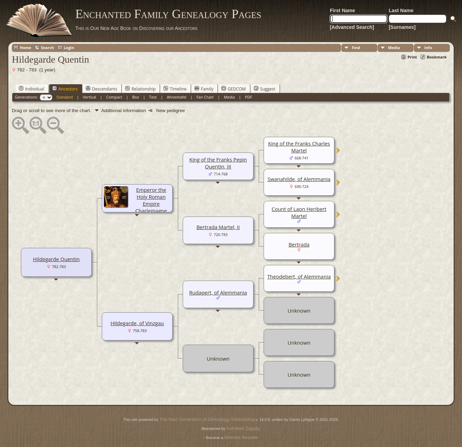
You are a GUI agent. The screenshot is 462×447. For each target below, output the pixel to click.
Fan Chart (205, 97)
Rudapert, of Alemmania (218, 292)
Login (69, 47)
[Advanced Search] (352, 27)
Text (153, 97)
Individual (31, 89)
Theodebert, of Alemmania (299, 276)
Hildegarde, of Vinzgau (137, 323)
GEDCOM (233, 89)
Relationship (140, 89)
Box (135, 97)
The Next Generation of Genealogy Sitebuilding (206, 419)
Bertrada (298, 244)
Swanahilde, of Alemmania (299, 178)
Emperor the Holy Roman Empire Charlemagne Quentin (151, 203)
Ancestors (65, 89)
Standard (64, 97)
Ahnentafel (176, 97)
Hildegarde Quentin (56, 259)
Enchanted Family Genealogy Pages (168, 14)
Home (25, 47)
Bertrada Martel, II (218, 227)
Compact (114, 97)
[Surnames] (402, 27)
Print (412, 57)
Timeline (175, 89)
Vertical (89, 97)
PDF (248, 97)
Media (394, 47)
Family (204, 89)
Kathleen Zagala (242, 428)
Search (47, 47)
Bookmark (437, 57)
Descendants (101, 89)
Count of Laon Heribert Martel (299, 212)
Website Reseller (241, 437)
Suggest (264, 89)
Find (356, 47)
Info (428, 47)
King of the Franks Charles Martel (299, 147)
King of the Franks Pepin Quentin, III (218, 163)
